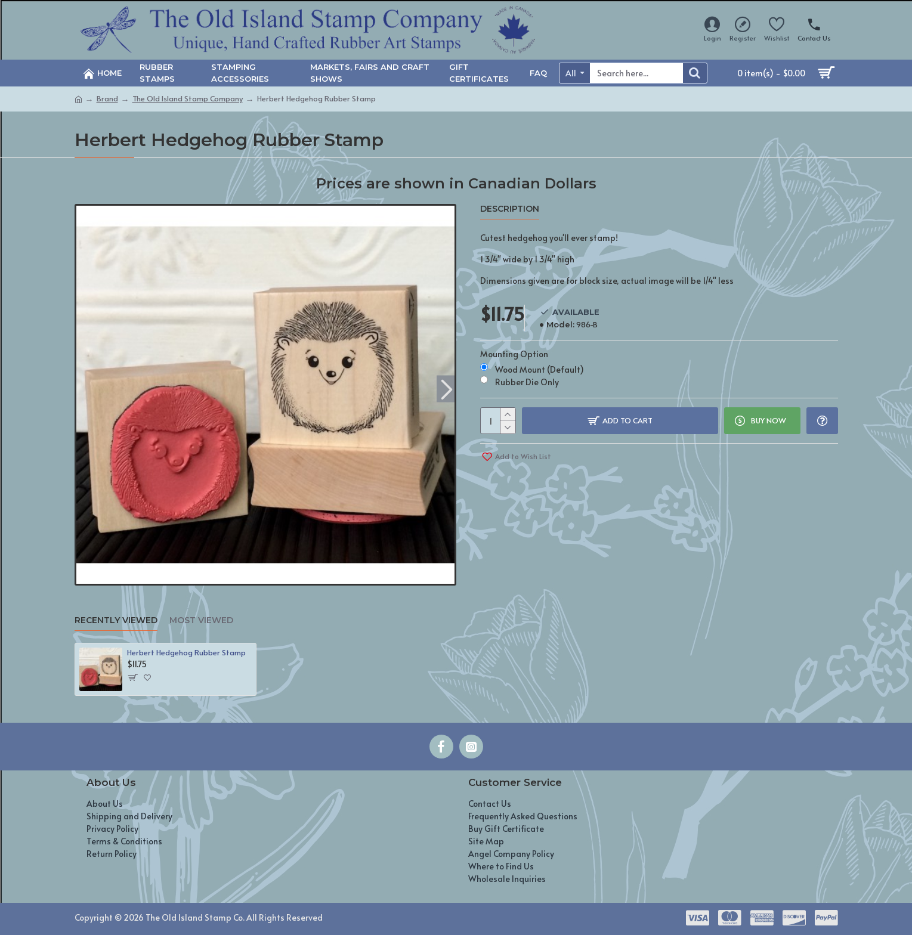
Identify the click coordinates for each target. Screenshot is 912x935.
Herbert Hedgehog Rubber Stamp (186, 653)
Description (509, 209)
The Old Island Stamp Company (187, 98)
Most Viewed (201, 620)
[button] (447, 388)
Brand (107, 98)
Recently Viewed (116, 620)
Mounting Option (514, 354)
